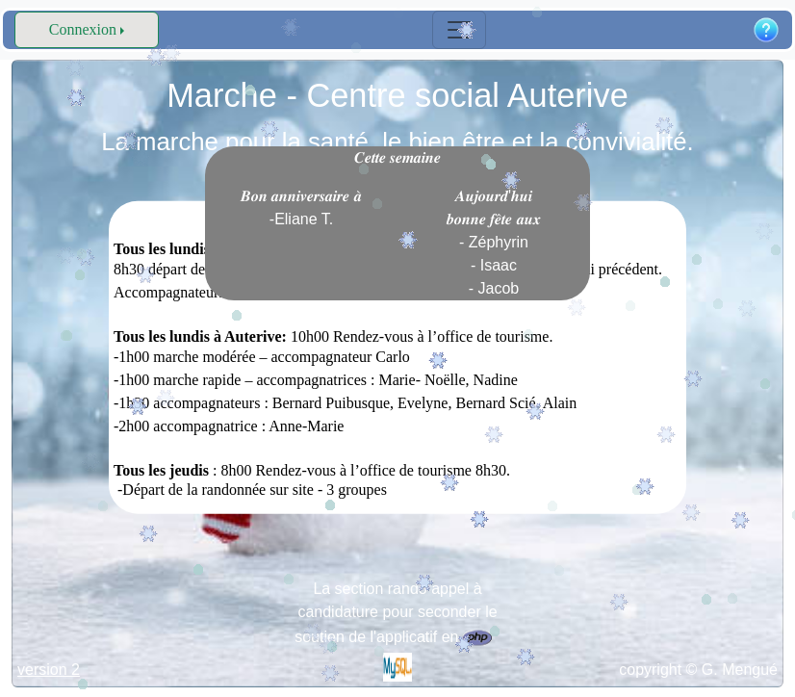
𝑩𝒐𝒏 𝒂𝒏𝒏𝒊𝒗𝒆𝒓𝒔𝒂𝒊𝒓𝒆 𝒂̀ (301, 207)
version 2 (48, 669)
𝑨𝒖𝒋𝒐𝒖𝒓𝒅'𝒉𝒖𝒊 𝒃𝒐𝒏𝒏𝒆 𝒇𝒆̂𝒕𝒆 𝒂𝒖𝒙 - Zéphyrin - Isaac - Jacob (494, 242)
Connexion (82, 29)
